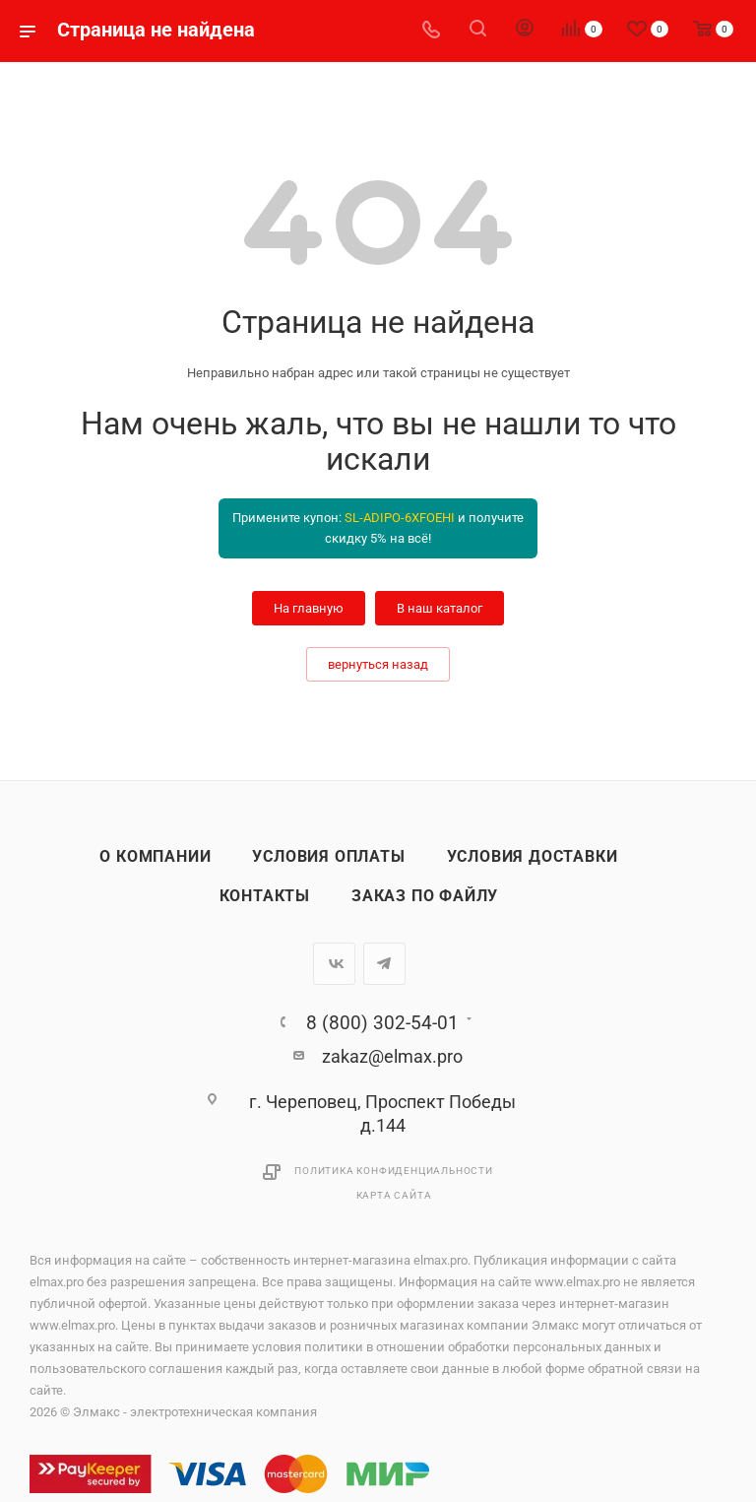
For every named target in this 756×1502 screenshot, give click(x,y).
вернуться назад (378, 664)
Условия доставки (532, 857)
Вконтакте (334, 964)
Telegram (384, 964)
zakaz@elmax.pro (392, 1056)
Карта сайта (394, 1195)
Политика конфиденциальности (393, 1170)
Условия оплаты (328, 857)
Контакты (265, 896)
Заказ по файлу (424, 896)
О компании (155, 857)
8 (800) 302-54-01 (382, 1022)
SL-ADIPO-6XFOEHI (400, 517)
